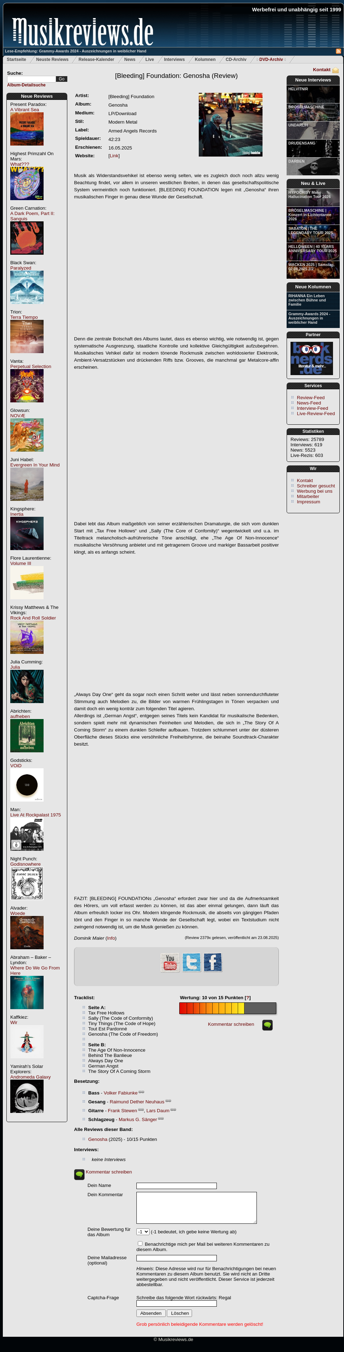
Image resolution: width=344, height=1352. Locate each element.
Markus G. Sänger (138, 1119)
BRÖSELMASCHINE (306, 107)
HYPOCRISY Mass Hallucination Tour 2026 (309, 194)
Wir (13, 1022)
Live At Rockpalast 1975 (35, 815)
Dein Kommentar (105, 1194)
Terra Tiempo (24, 317)
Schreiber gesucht (316, 485)
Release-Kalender (96, 59)
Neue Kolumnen (313, 286)
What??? (19, 164)
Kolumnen (205, 59)
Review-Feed (311, 397)
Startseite (16, 59)
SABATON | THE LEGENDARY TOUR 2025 (310, 230)
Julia (15, 667)
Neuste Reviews (52, 59)
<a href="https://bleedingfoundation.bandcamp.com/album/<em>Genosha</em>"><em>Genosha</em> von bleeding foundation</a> (176, 821)
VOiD (16, 765)
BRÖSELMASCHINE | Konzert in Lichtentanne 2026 (309, 214)
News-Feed (309, 403)
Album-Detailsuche (26, 85)
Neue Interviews (313, 80)
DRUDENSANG (301, 143)
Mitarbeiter (308, 496)
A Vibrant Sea (24, 109)
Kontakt (322, 69)
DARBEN (296, 161)
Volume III (20, 563)
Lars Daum (157, 1110)
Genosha (97, 1139)
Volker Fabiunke (121, 1093)
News (129, 59)
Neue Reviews (37, 96)
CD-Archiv (236, 59)
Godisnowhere (25, 864)
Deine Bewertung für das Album (109, 1232)
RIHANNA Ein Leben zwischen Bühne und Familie (307, 300)
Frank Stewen (122, 1110)
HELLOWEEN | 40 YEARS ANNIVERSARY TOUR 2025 (312, 248)
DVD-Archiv (271, 59)
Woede (17, 913)
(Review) (176, 75)
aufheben (20, 716)
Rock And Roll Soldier (33, 618)
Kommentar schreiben (231, 1024)
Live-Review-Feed (316, 413)
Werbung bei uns (315, 491)
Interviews (174, 59)
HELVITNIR (298, 89)
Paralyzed (20, 268)
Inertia (16, 514)
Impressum (308, 501)
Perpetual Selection (30, 366)
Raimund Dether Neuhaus (137, 1101)
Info (111, 938)
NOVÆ (17, 415)
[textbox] (31, 79)
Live (150, 59)
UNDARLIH (298, 125)
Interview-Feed (312, 408)
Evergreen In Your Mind (35, 465)
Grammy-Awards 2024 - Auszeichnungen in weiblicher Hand (309, 318)
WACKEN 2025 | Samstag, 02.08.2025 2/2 (311, 266)
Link (114, 155)
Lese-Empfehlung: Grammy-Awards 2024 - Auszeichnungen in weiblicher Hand (75, 51)
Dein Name (99, 1185)
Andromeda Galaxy (30, 1077)
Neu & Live (313, 183)
